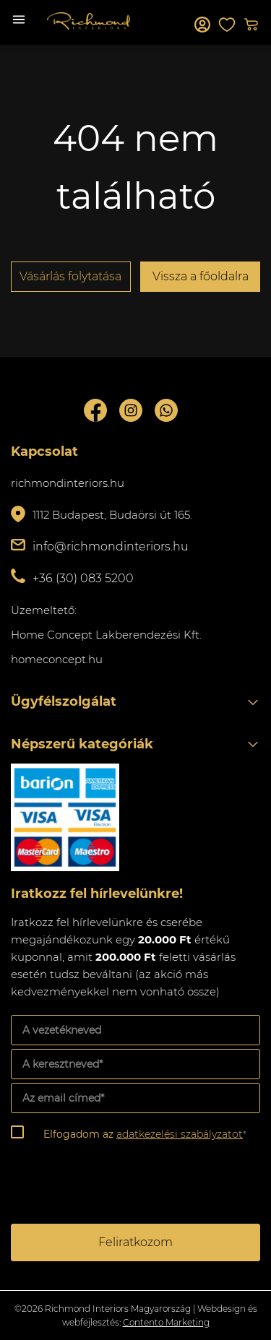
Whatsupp (166, 410)
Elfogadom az (144, 1134)
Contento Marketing (166, 1322)
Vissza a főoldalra (200, 276)
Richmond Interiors (88, 21)
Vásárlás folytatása (70, 276)
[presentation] (121, 1185)
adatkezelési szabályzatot (179, 1134)
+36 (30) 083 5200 (83, 578)
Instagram (130, 410)
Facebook (95, 410)
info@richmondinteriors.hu (111, 546)
